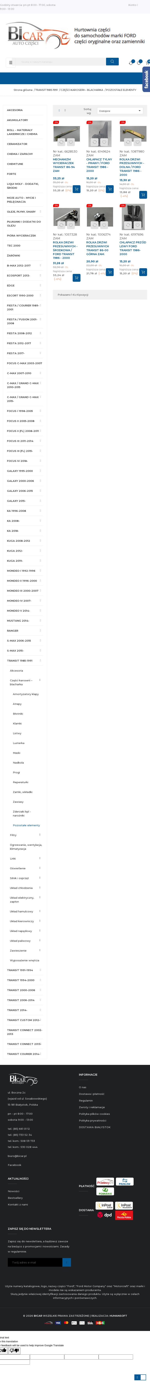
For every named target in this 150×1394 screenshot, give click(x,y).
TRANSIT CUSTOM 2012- (23, 1020)
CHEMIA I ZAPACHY (20, 153)
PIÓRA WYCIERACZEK (21, 235)
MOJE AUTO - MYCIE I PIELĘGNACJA (21, 199)
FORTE (11, 173)
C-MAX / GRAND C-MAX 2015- (23, 399)
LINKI (13, 858)
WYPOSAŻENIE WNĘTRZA (24, 960)
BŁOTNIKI (18, 713)
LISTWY (17, 733)
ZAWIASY (18, 801)
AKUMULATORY (17, 120)
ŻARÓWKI (13, 255)
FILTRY (13, 835)
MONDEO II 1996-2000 (22, 580)
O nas (82, 1087)
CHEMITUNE (15, 163)
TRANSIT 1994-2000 (20, 980)
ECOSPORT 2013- (18, 275)
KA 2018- (13, 530)
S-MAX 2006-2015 (19, 640)
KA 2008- (13, 520)
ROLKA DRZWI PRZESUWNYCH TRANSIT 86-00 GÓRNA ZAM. (97, 248)
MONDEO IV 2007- (19, 600)
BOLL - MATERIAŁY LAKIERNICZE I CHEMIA (22, 131)
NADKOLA (18, 762)
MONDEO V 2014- (18, 610)
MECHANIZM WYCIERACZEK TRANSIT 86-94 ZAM (64, 165)
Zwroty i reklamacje (92, 1107)
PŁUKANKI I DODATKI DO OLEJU (24, 223)
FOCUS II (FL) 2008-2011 (23, 430)
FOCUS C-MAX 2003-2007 (24, 363)
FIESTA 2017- (16, 353)
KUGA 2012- (15, 550)
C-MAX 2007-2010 (19, 373)
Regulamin (86, 1100)
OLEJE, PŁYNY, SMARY (21, 211)
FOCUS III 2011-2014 (20, 440)
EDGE (10, 285)
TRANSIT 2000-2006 (21, 990)
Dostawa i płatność (91, 1093)
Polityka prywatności (92, 1120)
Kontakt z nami (18, 1204)
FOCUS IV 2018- (17, 460)
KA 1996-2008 (16, 510)
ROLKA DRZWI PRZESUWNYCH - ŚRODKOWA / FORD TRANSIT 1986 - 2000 (65, 250)
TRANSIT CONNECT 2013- (24, 1044)
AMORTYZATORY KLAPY (26, 694)
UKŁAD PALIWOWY (20, 940)
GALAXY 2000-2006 (20, 480)
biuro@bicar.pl (17, 1155)
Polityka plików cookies (94, 1113)
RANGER (12, 630)
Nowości (13, 1191)
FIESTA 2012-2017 (19, 343)
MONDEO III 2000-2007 (22, 590)
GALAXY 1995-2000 (20, 470)
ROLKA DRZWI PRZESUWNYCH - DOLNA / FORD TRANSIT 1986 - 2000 (132, 167)
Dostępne (120, 110)
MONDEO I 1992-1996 (21, 570)
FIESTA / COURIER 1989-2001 (23, 307)
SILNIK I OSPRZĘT (19, 878)
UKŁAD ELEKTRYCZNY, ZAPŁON (22, 899)
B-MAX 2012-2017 (19, 265)
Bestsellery (15, 1197)
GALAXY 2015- (16, 500)
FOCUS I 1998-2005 (20, 411)
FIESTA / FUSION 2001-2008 (22, 321)
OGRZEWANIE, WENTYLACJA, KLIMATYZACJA (26, 846)
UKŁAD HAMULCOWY (21, 911)
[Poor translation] (14, 1350)
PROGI (16, 772)
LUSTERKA (18, 743)
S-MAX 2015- (15, 650)
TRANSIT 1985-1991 (19, 660)
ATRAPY (17, 703)
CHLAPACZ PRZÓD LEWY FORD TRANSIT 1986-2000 (133, 248)
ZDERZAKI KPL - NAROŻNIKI (22, 813)
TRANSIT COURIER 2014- (23, 1053)
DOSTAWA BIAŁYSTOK (95, 1127)
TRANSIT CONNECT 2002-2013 (24, 1032)
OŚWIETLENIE (18, 868)
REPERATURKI (20, 782)
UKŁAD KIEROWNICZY (22, 921)
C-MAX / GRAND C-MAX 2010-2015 (23, 385)
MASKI (16, 752)
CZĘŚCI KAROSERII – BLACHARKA (21, 682)
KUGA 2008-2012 (18, 540)
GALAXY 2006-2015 (20, 490)
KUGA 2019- (15, 560)
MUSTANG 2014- (18, 620)
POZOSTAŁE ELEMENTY (26, 825)
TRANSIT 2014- (17, 1010)
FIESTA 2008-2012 (19, 333)
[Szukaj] (65, 62)
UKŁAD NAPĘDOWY (21, 931)
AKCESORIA (15, 110)
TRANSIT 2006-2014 (20, 1000)
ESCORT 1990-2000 (20, 295)
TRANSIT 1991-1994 (20, 970)
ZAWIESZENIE (18, 950)
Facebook (14, 1164)
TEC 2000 (13, 245)
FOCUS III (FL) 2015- (20, 450)
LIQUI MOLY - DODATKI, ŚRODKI (23, 185)
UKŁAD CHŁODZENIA (21, 887)
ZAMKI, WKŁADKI (22, 792)
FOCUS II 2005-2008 (20, 421)
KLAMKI (17, 723)
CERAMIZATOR (17, 143)
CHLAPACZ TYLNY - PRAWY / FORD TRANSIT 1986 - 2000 (99, 165)
